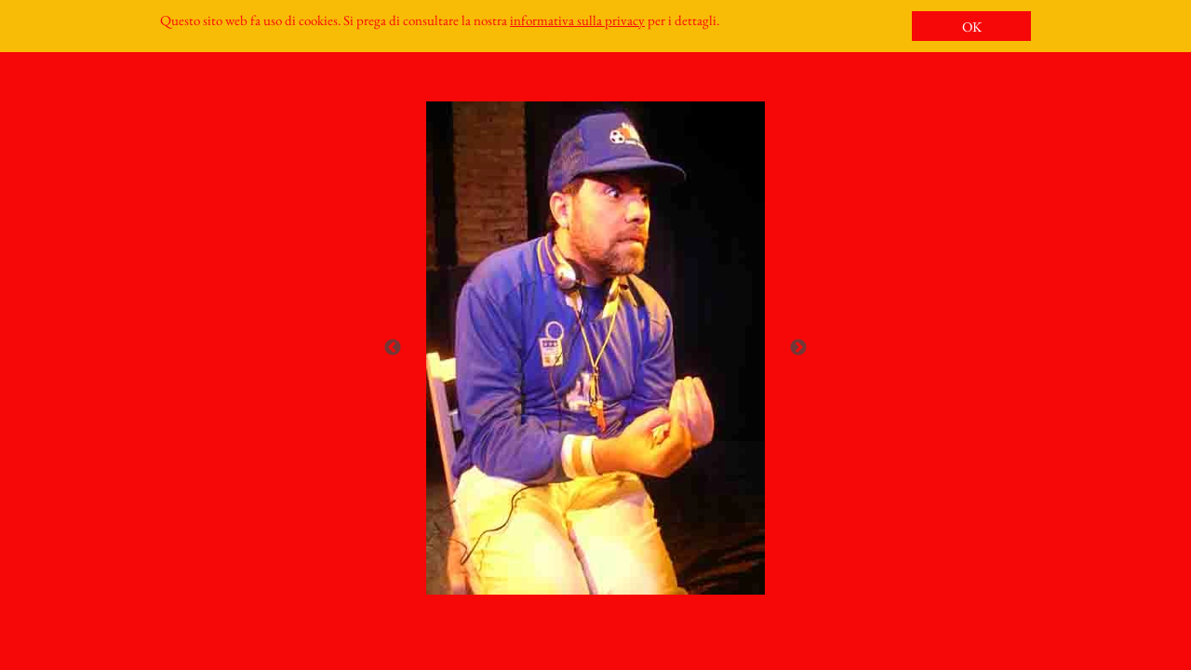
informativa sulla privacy (577, 20)
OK (972, 26)
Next (798, 348)
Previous (392, 348)
